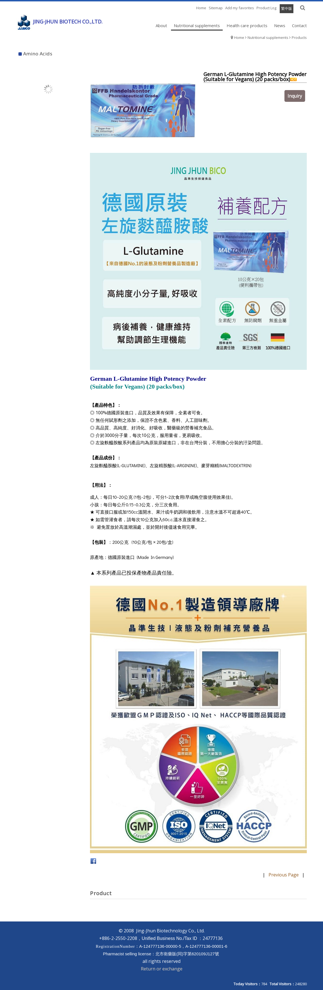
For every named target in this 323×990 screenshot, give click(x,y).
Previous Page (284, 875)
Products (299, 37)
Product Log (266, 7)
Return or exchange (161, 969)
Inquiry (296, 100)
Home (239, 37)
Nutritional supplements (268, 37)
